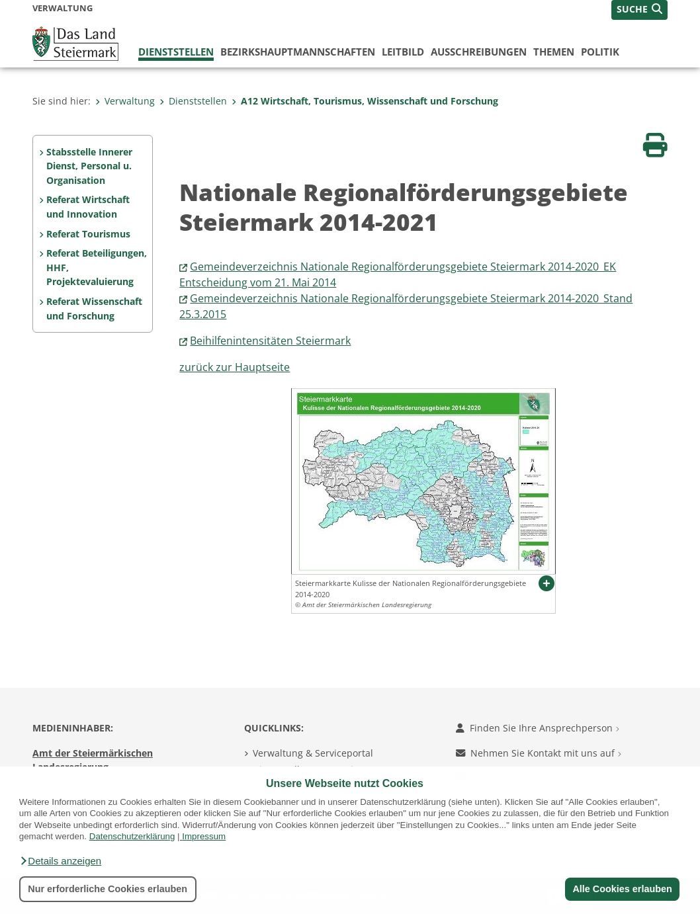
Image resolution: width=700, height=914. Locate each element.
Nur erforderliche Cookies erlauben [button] (107, 889)
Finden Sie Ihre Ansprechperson (537, 728)
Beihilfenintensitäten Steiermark (270, 340)
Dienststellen (176, 51)
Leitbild (403, 51)
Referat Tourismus (88, 234)
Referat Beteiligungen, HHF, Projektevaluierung (96, 267)
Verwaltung (125, 101)
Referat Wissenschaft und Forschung (94, 308)
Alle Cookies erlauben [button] (622, 889)
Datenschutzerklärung (132, 836)
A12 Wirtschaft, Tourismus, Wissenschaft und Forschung (365, 101)
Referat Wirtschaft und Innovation (88, 206)
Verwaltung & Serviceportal (313, 753)
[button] (60, 861)
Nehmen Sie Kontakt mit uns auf (538, 753)
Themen (553, 51)
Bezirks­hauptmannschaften (297, 51)
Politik (600, 51)
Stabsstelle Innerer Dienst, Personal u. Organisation (89, 166)
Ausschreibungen (479, 51)
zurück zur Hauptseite (234, 367)
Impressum (204, 836)
